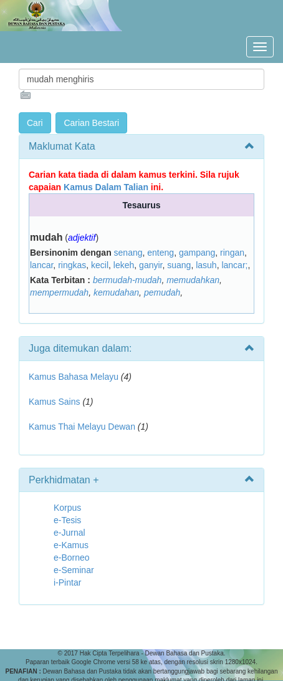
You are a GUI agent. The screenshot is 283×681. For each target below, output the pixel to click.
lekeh (123, 265)
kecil (99, 265)
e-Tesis (67, 520)
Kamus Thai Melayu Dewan (82, 427)
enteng (160, 253)
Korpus (67, 508)
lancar (41, 265)
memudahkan (192, 280)
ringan (232, 253)
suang (179, 265)
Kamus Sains (54, 402)
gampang (197, 253)
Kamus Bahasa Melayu (75, 377)
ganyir (150, 265)
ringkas (72, 265)
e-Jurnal (69, 533)
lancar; (234, 265)
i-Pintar (67, 582)
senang (128, 253)
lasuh (206, 265)
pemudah (162, 292)
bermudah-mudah (127, 280)
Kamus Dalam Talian (106, 187)
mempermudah (59, 292)
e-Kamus (71, 545)
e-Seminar (74, 570)
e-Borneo (72, 558)
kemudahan (116, 292)
